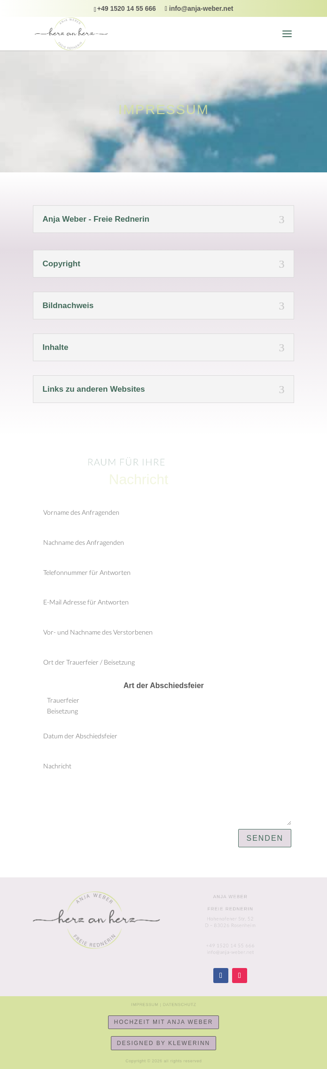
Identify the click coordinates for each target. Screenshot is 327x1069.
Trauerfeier (57, 700)
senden (264, 838)
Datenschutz (177, 1004)
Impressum (147, 1004)
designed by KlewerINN (163, 1043)
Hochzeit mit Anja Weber (163, 1022)
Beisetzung (57, 711)
